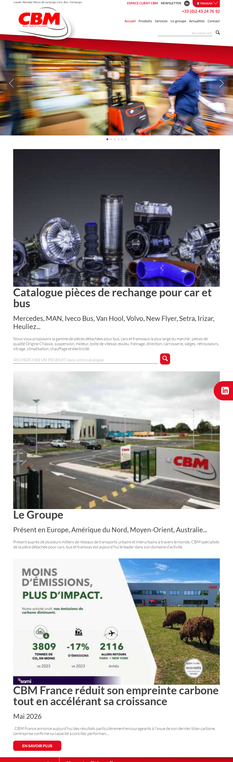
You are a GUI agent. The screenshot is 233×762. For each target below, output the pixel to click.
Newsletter (171, 3)
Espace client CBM (142, 3)
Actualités (197, 21)
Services (161, 21)
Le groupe (178, 21)
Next (221, 83)
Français (207, 3)
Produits (145, 21)
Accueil (130, 21)
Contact (214, 21)
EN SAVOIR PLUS (37, 745)
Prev (12, 83)
